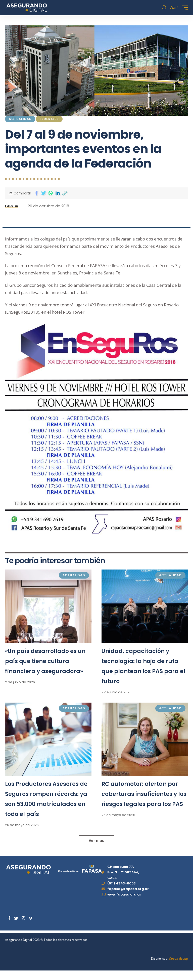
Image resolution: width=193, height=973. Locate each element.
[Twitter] (16, 918)
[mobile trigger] (183, 8)
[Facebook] (9, 918)
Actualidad (20, 119)
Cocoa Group (178, 958)
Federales (49, 119)
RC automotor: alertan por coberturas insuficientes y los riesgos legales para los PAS (144, 794)
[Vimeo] (30, 918)
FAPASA (12, 205)
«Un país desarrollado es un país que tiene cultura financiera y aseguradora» (45, 661)
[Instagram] (23, 918)
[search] (164, 8)
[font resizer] (173, 7)
